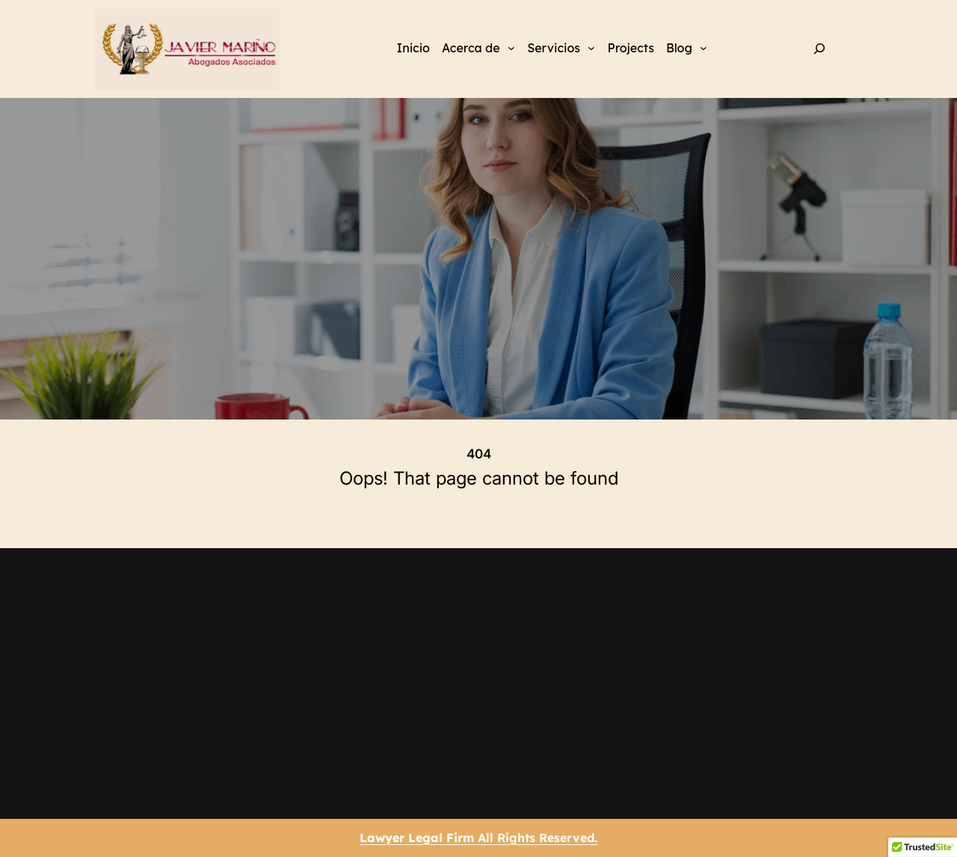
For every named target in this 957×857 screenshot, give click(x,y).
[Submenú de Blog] (703, 47)
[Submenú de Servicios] (591, 47)
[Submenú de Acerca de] (511, 47)
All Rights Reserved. (478, 837)
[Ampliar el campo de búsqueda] (819, 49)
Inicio (413, 47)
